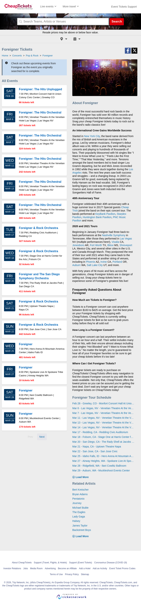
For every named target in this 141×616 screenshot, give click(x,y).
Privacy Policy (72, 574)
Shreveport (126, 245)
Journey (77, 503)
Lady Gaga (78, 516)
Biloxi (110, 245)
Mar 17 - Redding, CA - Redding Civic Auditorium (100, 432)
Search (116, 21)
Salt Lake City (95, 265)
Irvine (103, 261)
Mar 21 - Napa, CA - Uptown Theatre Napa (96, 446)
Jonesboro (78, 245)
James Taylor (79, 525)
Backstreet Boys (81, 529)
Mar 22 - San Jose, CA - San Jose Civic (95, 451)
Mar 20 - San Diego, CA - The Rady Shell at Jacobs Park (103, 441)
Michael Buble (80, 507)
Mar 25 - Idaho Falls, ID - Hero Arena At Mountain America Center (103, 456)
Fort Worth (96, 245)
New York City (92, 136)
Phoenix (90, 261)
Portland (117, 261)
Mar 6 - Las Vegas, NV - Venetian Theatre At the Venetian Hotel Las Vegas (103, 408)
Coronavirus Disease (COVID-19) (110, 562)
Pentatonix (78, 498)
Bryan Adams (80, 494)
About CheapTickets (22, 562)
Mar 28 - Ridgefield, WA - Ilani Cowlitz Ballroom (99, 465)
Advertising (50, 568)
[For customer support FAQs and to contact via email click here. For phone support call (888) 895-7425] (124, 6)
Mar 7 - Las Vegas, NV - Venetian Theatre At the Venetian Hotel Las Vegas (103, 413)
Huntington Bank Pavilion (97, 217)
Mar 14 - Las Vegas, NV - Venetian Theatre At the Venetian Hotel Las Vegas (103, 427)
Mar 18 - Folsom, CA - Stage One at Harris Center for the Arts (103, 436)
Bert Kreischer (80, 489)
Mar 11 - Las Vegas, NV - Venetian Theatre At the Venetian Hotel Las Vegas (103, 417)
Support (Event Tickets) (80, 562)
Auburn (76, 265)
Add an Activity (100, 568)
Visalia (115, 241)
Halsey (76, 520)
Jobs (25, 568)
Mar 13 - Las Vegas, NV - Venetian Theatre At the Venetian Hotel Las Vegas (103, 422)
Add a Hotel (85, 568)
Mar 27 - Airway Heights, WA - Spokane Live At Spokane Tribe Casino (103, 460)
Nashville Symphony (113, 235)
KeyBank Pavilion (105, 213)
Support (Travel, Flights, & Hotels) (50, 562)
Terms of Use (56, 574)
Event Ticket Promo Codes (122, 568)
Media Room (36, 568)
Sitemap (85, 574)
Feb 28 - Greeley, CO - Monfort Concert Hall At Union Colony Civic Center (103, 403)
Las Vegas (126, 238)
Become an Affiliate (67, 568)
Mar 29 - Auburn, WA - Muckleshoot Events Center (101, 470)
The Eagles (78, 512)
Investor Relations (12, 568)
